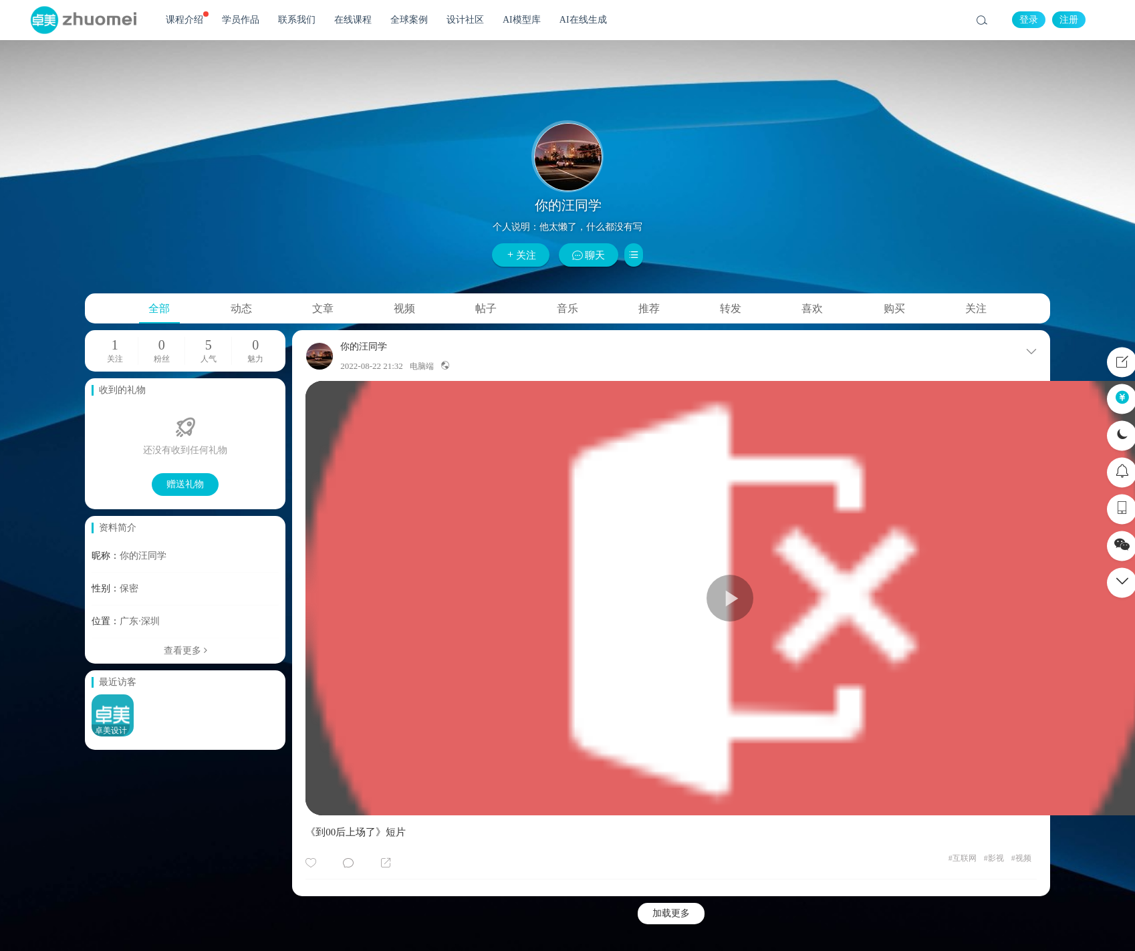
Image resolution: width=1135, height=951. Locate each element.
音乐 (567, 308)
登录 (1028, 20)
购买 (894, 308)
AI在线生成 (583, 20)
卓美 (83, 20)
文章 (323, 308)
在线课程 (353, 20)
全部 (159, 308)
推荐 (649, 308)
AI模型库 (522, 20)
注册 (1068, 20)
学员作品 (240, 20)
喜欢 (812, 308)
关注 (520, 255)
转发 (730, 308)
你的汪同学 (363, 347)
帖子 (486, 308)
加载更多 (671, 913)
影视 (994, 858)
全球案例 (409, 20)
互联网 (963, 858)
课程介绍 (187, 18)
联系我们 (297, 20)
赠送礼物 (185, 484)
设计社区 (465, 20)
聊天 (589, 255)
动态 (241, 308)
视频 (404, 308)
